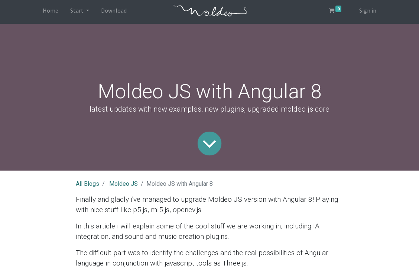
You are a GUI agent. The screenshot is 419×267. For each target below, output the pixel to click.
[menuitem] (50, 12)
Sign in (367, 10)
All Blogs (87, 183)
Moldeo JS (123, 183)
